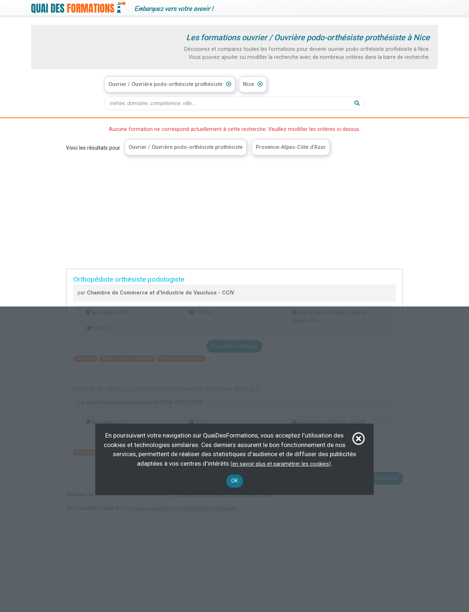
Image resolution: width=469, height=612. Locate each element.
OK (234, 481)
